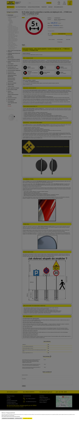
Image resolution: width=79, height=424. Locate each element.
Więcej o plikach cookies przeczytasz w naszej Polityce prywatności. (11, 416)
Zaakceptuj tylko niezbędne (8, 418)
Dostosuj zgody (18, 418)
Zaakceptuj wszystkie (27, 418)
